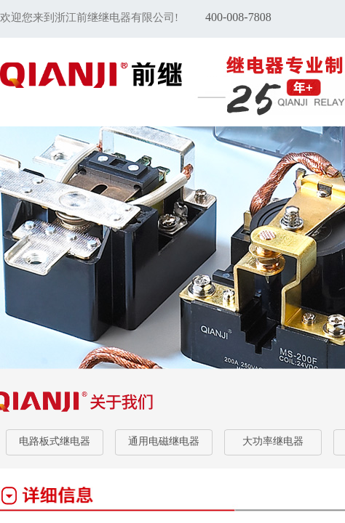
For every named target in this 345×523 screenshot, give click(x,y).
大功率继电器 (273, 441)
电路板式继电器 (54, 441)
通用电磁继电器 (163, 441)
